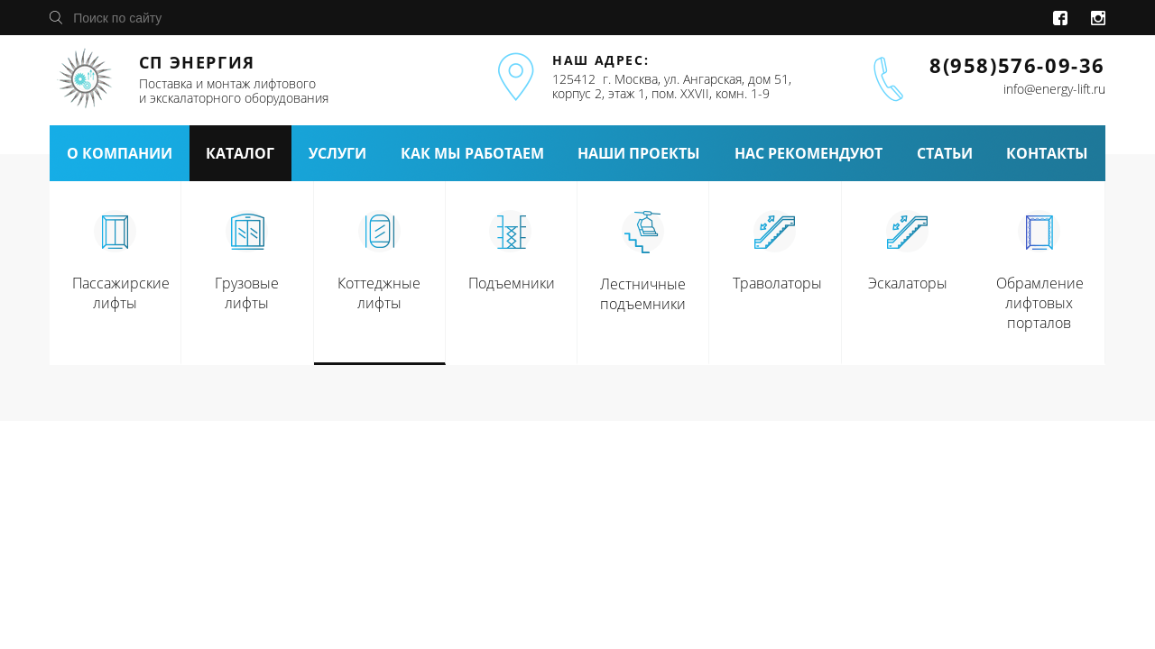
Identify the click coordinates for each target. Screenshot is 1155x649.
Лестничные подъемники (643, 294)
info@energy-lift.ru (1054, 88)
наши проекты (639, 153)
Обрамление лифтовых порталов (1040, 303)
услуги (337, 153)
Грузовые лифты (247, 293)
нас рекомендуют (808, 153)
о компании (119, 153)
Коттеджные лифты (378, 293)
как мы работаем (472, 153)
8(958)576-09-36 (1017, 64)
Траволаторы (777, 283)
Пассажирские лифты (121, 293)
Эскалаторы (907, 283)
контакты (1047, 153)
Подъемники (511, 283)
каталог (240, 153)
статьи (945, 153)
